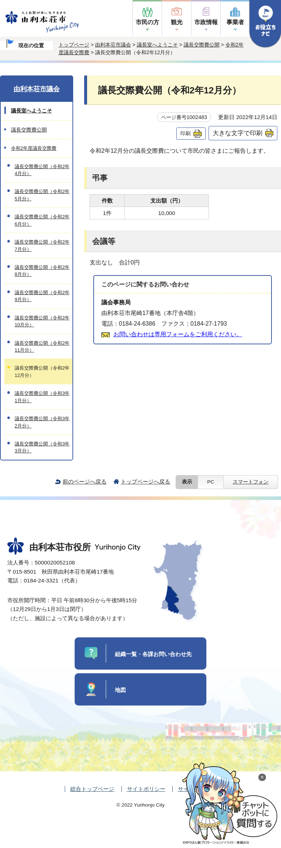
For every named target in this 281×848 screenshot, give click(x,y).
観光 (177, 22)
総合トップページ (92, 789)
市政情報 (206, 22)
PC (210, 482)
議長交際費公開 (202, 45)
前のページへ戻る (84, 481)
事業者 (235, 22)
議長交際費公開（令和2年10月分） (42, 321)
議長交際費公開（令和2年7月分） (42, 245)
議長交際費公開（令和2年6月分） (42, 220)
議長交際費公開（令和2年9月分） (42, 296)
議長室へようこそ (157, 45)
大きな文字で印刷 (237, 133)
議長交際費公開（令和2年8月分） (42, 270)
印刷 (185, 133)
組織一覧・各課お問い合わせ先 (153, 654)
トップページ (74, 45)
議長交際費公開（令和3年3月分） (42, 447)
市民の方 (147, 22)
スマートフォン (251, 482)
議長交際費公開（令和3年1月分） (42, 396)
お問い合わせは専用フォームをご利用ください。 (177, 334)
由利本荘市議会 (113, 45)
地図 (120, 690)
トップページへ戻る (145, 481)
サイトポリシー (146, 789)
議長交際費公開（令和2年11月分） (42, 346)
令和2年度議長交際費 (33, 148)
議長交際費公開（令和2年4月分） (42, 170)
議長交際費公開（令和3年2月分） (42, 422)
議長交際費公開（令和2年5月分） (42, 195)
